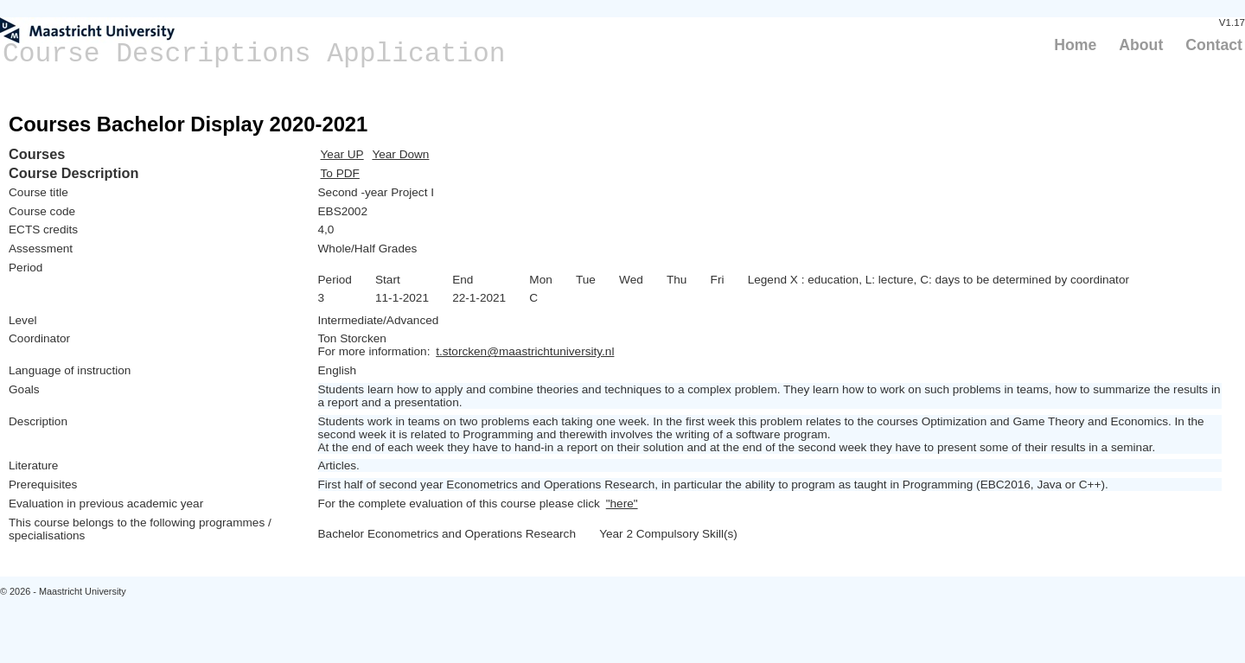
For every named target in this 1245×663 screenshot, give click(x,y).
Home (1075, 45)
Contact (1213, 45)
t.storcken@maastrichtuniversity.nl (525, 351)
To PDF (340, 173)
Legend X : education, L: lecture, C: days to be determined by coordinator (938, 279)
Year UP (342, 154)
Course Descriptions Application (254, 54)
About (1141, 45)
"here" (622, 503)
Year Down (400, 154)
